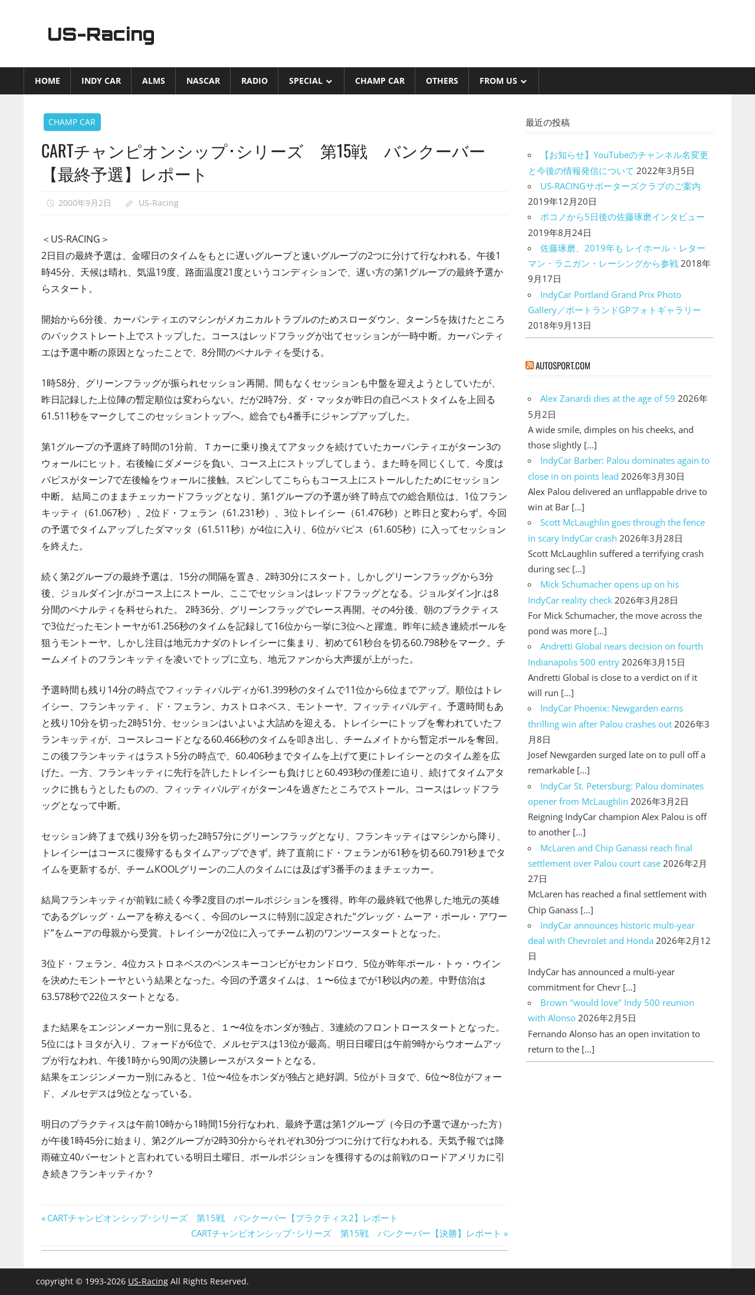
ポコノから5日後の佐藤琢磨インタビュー (622, 216)
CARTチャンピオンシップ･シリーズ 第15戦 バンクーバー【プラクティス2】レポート (222, 1218)
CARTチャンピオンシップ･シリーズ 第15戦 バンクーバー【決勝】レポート (346, 1233)
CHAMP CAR (380, 80)
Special (306, 80)
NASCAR (203, 80)
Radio (254, 80)
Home (47, 80)
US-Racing (105, 33)
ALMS (153, 80)
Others (442, 80)
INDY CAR (101, 80)
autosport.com (563, 365)
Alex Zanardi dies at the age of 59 (607, 398)
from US (498, 80)
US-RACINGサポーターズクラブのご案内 (620, 186)
